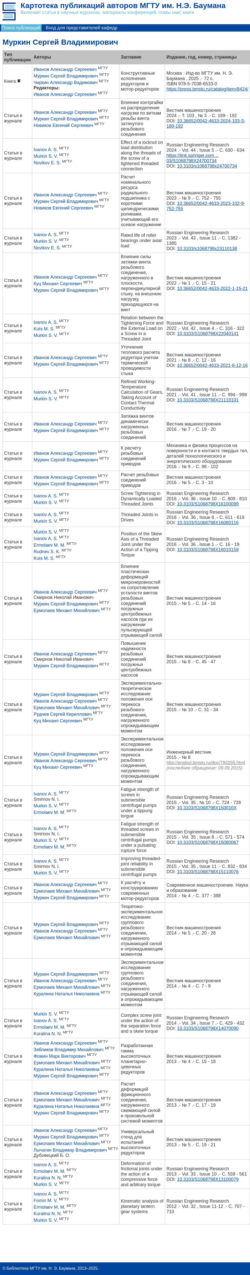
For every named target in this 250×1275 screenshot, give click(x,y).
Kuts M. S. (44, 328)
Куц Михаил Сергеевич (58, 283)
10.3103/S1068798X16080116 (207, 522)
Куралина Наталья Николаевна (66, 993)
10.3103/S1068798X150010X (206, 807)
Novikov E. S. (47, 162)
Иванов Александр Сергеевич (65, 69)
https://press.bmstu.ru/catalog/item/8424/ (207, 89)
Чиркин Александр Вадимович (66, 82)
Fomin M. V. (45, 1200)
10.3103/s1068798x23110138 (207, 248)
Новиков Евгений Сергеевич (63, 125)
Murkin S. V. (46, 156)
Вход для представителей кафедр (81, 27)
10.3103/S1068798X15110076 (207, 871)
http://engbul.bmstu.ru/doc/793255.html (205, 762)
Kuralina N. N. (48, 1033)
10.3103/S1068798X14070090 (207, 1028)
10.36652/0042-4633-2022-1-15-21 (212, 288)
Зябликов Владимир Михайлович (68, 1049)
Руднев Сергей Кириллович (63, 714)
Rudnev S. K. (47, 551)
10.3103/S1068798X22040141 (207, 333)
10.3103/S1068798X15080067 (207, 842)
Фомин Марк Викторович (59, 1056)
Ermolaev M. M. (49, 545)
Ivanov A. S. (46, 149)
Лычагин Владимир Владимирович (70, 1150)
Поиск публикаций (21, 27)
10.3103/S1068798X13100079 (207, 1179)
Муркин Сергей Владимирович (66, 75)
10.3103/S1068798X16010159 (207, 549)
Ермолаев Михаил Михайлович (67, 610)
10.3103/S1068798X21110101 (207, 400)
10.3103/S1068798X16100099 (207, 504)
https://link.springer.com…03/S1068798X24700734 (192, 158)
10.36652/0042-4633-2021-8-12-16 (212, 365)
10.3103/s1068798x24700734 (207, 166)
